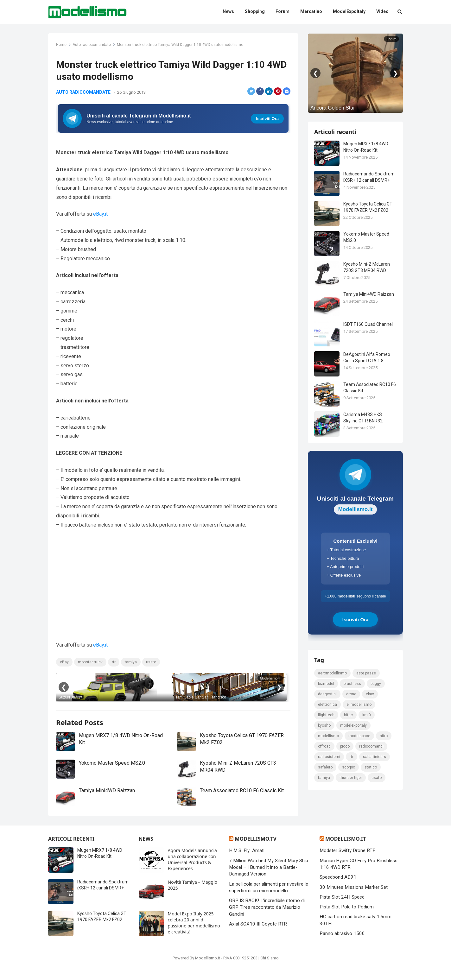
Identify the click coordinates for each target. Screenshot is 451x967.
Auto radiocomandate (92, 44)
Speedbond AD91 (338, 877)
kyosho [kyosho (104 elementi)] (324, 725)
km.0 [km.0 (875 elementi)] (366, 715)
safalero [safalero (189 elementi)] (325, 767)
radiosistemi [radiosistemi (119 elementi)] (329, 757)
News (146, 838)
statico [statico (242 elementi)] (371, 767)
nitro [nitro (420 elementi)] (384, 736)
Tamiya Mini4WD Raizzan (107, 790)
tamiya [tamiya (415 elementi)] (324, 777)
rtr (114, 662)
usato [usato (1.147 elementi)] (377, 777)
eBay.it (100, 214)
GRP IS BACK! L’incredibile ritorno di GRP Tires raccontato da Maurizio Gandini (267, 907)
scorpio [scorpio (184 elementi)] (348, 767)
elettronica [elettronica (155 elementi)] (327, 704)
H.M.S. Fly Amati (246, 850)
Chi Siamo (269, 958)
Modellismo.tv (255, 838)
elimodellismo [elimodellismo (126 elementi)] (359, 704)
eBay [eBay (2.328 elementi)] (370, 694)
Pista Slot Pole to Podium (347, 907)
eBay (64, 662)
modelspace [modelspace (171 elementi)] (359, 736)
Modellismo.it (345, 838)
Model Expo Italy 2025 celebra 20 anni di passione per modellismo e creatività (194, 923)
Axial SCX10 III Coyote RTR (258, 924)
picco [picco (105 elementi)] (345, 746)
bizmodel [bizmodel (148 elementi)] (326, 683)
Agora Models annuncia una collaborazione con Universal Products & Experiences (192, 859)
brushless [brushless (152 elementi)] (352, 683)
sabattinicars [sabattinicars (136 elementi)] (374, 757)
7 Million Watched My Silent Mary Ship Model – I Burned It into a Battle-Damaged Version (268, 867)
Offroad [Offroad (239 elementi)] (324, 746)
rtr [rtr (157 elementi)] (351, 757)
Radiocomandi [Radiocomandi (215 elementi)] (371, 746)
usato (151, 662)
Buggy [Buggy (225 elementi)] (376, 683)
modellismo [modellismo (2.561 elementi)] (328, 736)
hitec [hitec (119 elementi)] (348, 715)
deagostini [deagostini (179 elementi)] (327, 694)
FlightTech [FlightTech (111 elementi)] (326, 715)
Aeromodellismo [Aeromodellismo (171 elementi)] (332, 673)
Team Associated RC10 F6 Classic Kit (242, 790)
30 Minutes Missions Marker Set (354, 887)
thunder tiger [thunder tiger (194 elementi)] (351, 777)
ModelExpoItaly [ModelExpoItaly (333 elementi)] (353, 725)
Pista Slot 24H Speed (342, 897)
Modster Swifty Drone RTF (347, 850)
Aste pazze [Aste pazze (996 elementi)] (366, 673)
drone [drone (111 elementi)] (351, 694)
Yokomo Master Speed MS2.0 (112, 763)
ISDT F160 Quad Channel (368, 324)
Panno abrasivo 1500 (342, 933)
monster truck (90, 662)
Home (61, 44)
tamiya (131, 662)
